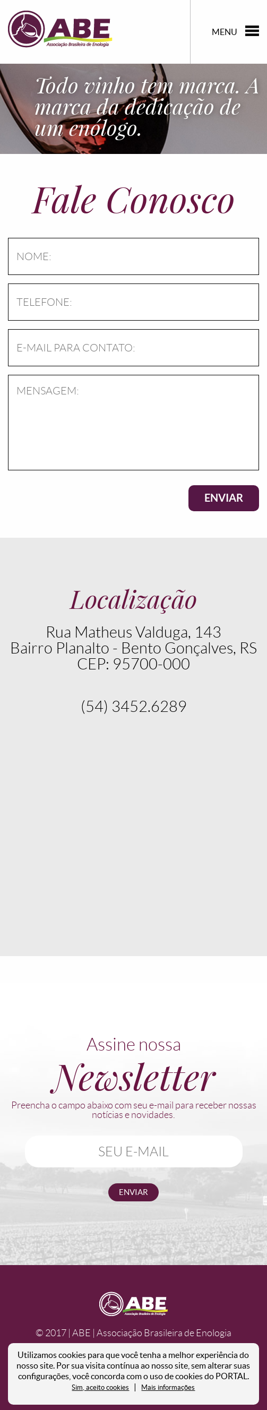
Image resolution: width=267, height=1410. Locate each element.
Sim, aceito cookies (100, 1387)
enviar (133, 1192)
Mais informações (168, 1387)
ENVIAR (223, 498)
